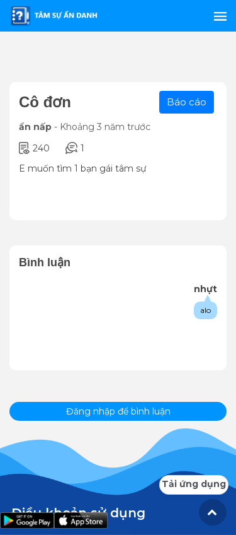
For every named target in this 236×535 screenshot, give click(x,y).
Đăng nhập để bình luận (118, 411)
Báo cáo (186, 102)
